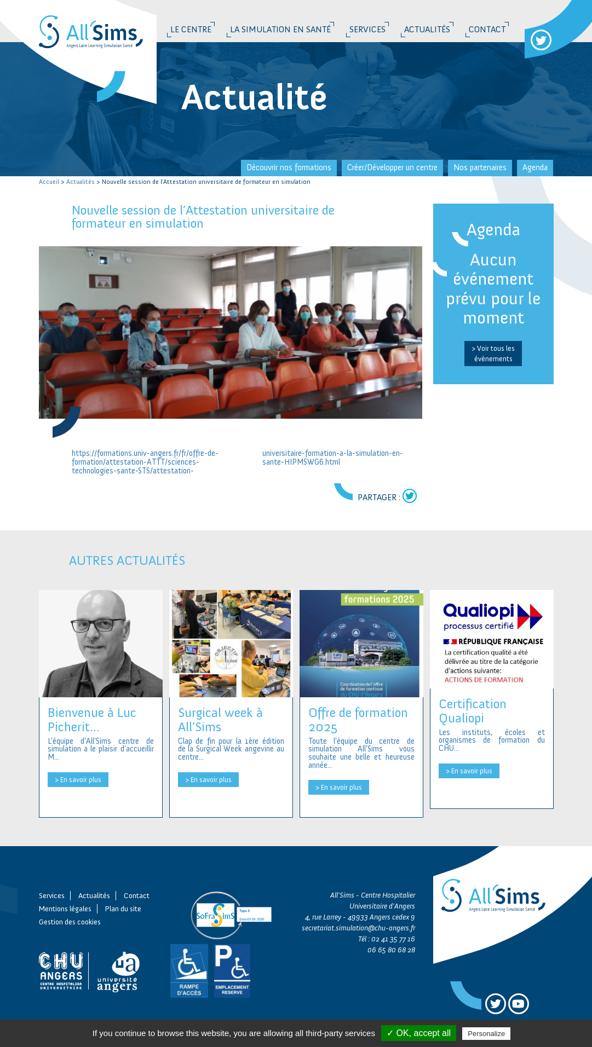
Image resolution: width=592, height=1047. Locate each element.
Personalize (486, 1033)
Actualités (427, 29)
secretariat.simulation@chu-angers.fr (358, 928)
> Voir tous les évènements (493, 353)
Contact (487, 29)
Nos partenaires (480, 167)
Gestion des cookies (70, 922)
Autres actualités (127, 560)
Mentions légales (65, 908)
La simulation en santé (280, 29)
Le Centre (190, 29)
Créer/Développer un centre (392, 167)
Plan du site (123, 908)
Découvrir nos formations (288, 167)
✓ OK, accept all (419, 1033)
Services (367, 29)
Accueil (49, 182)
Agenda (535, 167)
